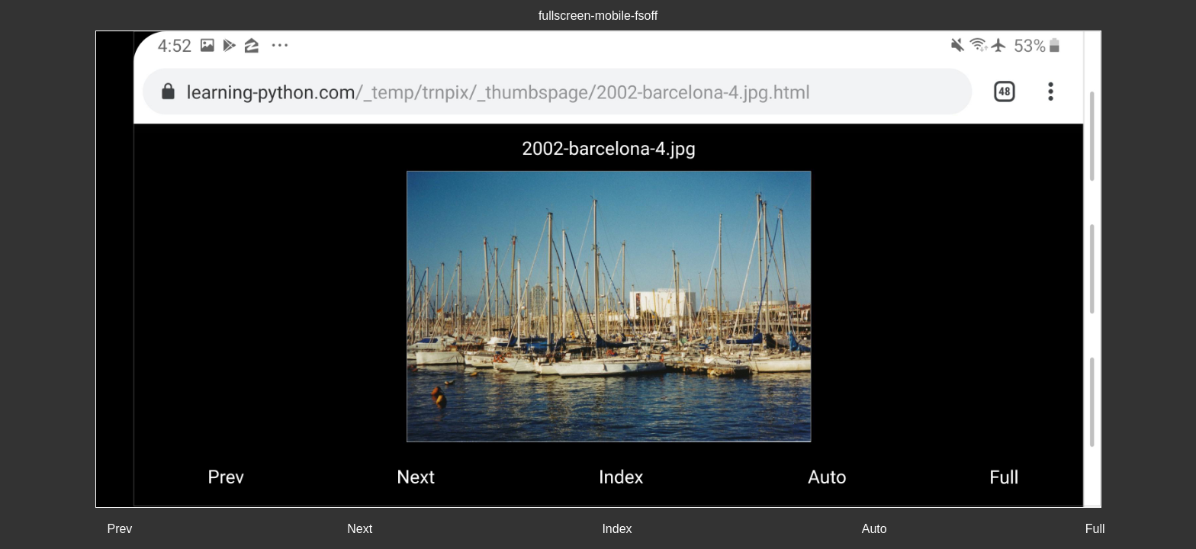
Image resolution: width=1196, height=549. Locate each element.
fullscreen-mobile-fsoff (598, 15)
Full (1095, 528)
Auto (874, 528)
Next (359, 528)
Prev (119, 528)
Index (617, 528)
